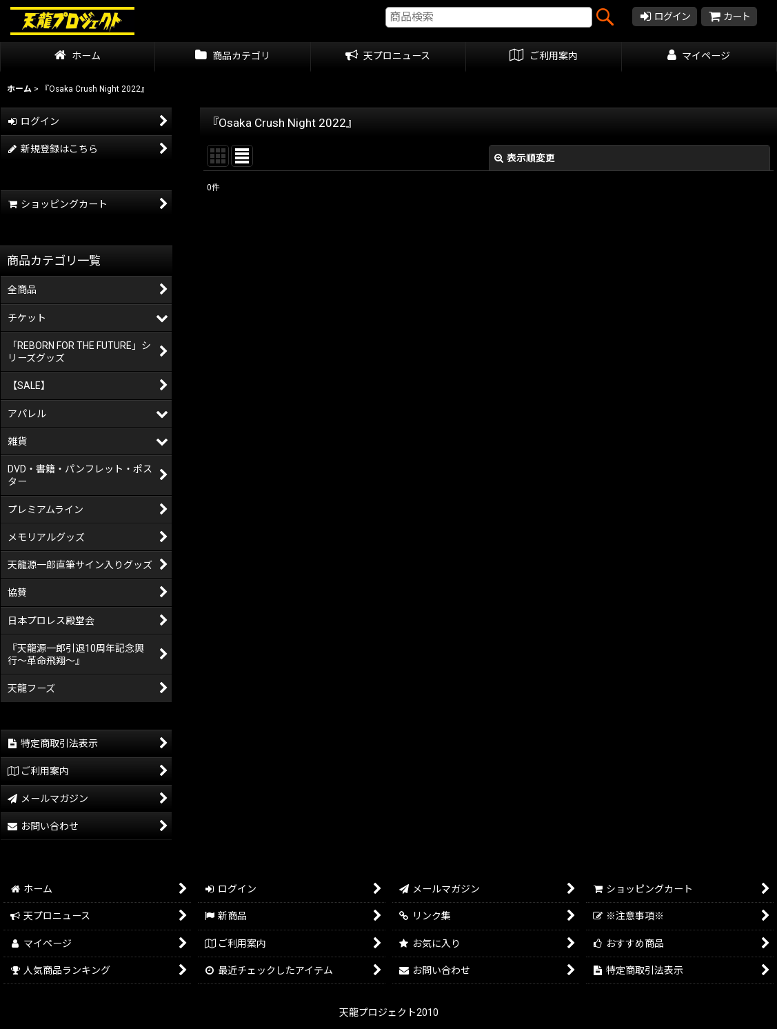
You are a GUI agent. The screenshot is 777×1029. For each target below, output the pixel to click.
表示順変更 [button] (524, 157)
